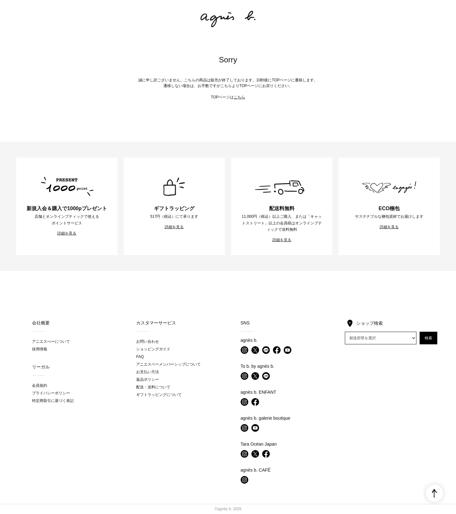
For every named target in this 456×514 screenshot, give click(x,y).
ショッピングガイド (153, 349)
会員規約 (39, 385)
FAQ (140, 356)
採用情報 (39, 349)
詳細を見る (66, 233)
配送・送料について (153, 387)
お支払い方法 (147, 372)
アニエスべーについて (51, 341)
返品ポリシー (147, 379)
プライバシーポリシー (51, 393)
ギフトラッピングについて (159, 394)
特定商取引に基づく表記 (53, 400)
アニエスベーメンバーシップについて (168, 364)
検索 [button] (428, 338)
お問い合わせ (147, 341)
